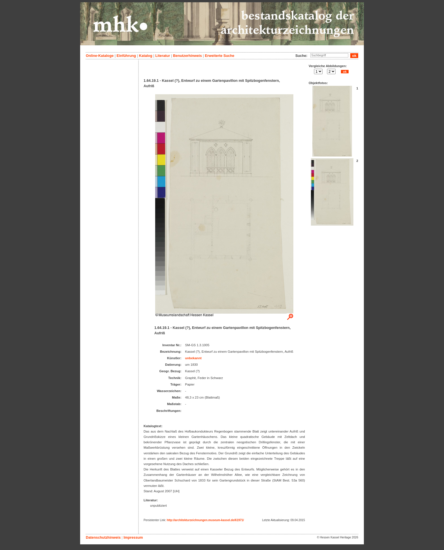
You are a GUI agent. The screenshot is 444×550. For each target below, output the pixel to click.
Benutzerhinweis (187, 55)
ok (344, 71)
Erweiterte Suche (219, 55)
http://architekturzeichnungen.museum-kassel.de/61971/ (205, 520)
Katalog (145, 55)
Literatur (162, 55)
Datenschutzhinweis (103, 537)
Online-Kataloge (100, 55)
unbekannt (193, 358)
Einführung (126, 55)
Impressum (133, 537)
